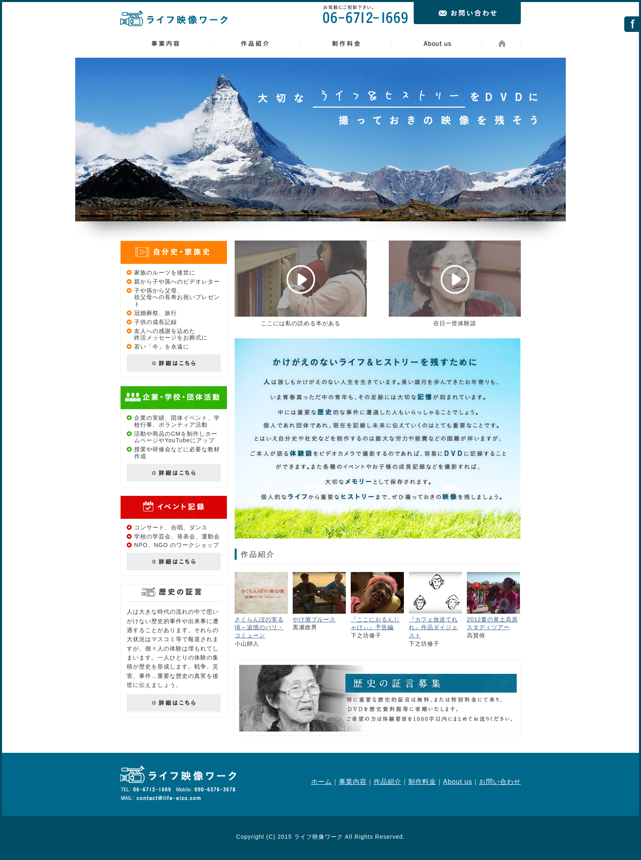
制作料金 (422, 781)
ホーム (321, 781)
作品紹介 (387, 781)
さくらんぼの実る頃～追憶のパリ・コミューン (259, 627)
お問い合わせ (500, 781)
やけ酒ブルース (314, 619)
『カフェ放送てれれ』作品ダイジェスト (433, 627)
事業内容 (353, 781)
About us (457, 781)
